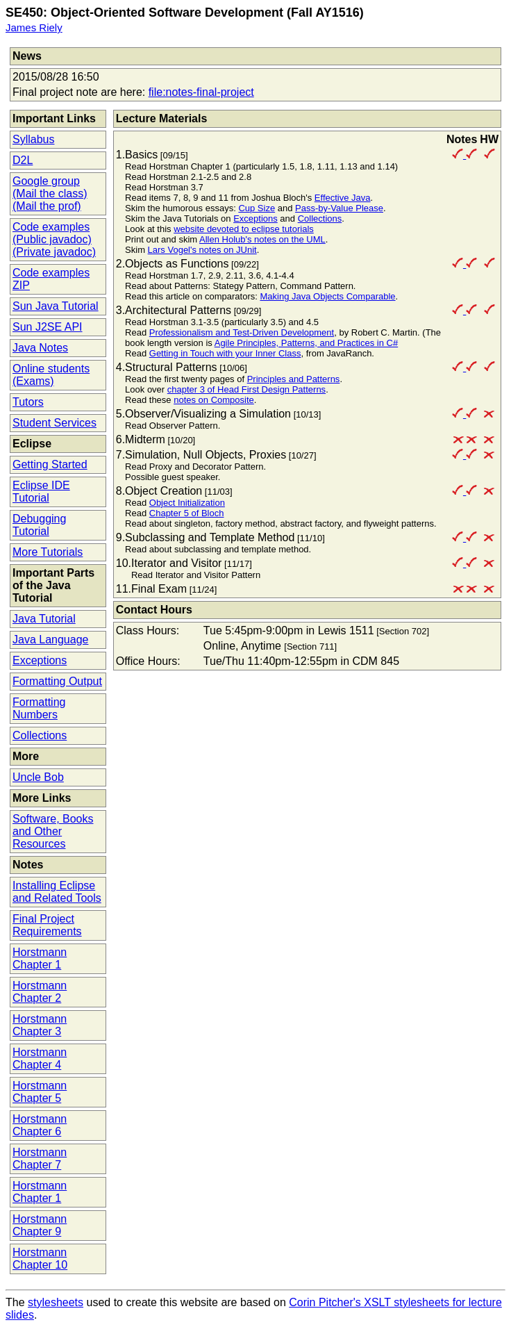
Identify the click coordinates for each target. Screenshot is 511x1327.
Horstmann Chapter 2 (39, 992)
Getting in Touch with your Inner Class (225, 353)
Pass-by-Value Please (339, 208)
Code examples (51, 227)
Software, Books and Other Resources (53, 831)
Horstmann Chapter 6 (39, 1125)
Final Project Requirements (47, 925)
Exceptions (39, 660)
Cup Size (256, 208)
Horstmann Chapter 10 (39, 1258)
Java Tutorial (44, 619)
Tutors (28, 402)
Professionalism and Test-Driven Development (241, 332)
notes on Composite (214, 400)
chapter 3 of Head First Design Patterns (246, 389)
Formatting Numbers (38, 708)
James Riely (34, 27)
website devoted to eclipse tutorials (244, 229)
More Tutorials (47, 552)
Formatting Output (57, 681)
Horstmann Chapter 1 (39, 958)
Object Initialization (187, 502)
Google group (46, 181)
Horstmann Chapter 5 (39, 1092)
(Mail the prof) (46, 206)
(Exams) (33, 381)
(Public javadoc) (52, 239)
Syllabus (33, 139)
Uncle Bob (38, 777)
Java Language (50, 639)
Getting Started (49, 464)
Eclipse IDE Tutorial (41, 491)
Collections (39, 735)
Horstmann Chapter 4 (39, 1058)
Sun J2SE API (47, 327)
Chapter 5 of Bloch (186, 513)
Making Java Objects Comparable (327, 296)
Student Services (54, 423)
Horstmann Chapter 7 (39, 1158)
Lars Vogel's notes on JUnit (202, 250)
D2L (22, 160)
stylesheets (55, 1302)
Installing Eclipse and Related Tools (56, 892)
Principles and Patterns (293, 379)
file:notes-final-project (201, 92)
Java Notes (40, 348)
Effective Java (343, 197)
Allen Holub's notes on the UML (262, 239)
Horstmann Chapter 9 (39, 1225)
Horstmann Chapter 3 (39, 1025)
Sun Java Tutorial (55, 306)
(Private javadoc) (54, 252)
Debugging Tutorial (39, 525)
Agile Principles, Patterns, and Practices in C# (306, 343)
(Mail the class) (49, 193)
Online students (51, 368)
